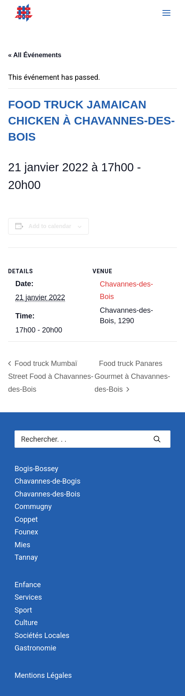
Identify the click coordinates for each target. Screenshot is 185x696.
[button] (166, 12)
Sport (23, 610)
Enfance (28, 584)
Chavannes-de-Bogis (47, 481)
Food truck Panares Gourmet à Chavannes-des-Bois (132, 376)
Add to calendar (50, 226)
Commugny (33, 506)
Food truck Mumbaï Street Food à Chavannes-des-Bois (50, 376)
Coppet (26, 519)
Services (28, 597)
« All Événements (34, 55)
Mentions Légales (43, 675)
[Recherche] (92, 439)
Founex (26, 532)
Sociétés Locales (42, 635)
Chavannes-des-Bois (47, 494)
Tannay (26, 557)
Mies (22, 544)
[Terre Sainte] (24, 13)
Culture (26, 622)
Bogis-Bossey (36, 468)
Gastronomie (35, 648)
